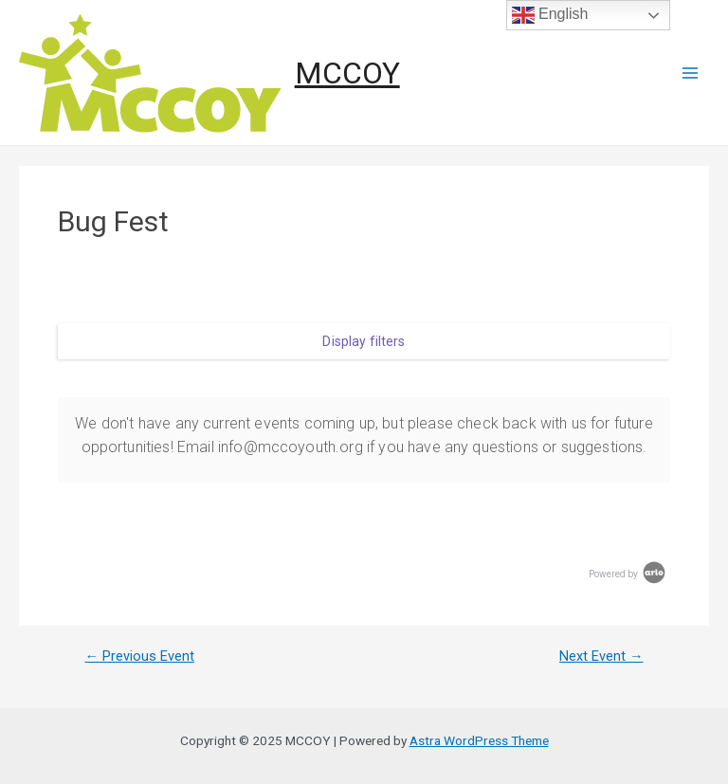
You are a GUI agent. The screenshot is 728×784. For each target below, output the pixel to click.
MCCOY (347, 73)
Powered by (628, 574)
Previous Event (139, 656)
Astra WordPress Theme (479, 740)
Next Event (601, 656)
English (550, 15)
